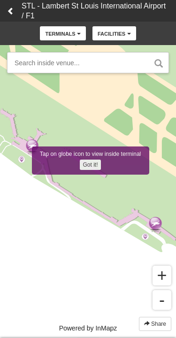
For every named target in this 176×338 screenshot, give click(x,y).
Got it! (90, 164)
